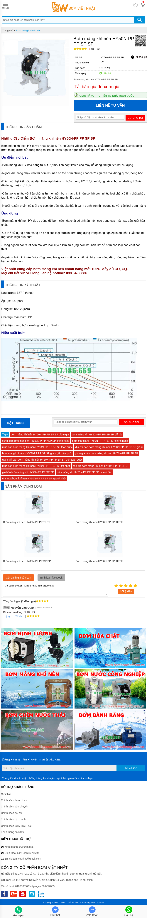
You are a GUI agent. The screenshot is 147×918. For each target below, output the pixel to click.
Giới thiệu (6, 794)
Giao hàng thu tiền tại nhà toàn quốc (107, 95)
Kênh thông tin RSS (12, 832)
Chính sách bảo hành (13, 819)
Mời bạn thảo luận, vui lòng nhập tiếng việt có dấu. (55, 589)
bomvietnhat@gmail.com (27, 858)
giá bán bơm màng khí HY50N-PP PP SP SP (28, 472)
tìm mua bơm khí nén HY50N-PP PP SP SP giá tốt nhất (34, 478)
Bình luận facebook (51, 577)
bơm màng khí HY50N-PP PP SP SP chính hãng (100, 440)
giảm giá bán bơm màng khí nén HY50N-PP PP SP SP (106, 453)
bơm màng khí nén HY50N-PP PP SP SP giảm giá (40, 434)
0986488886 (26, 846)
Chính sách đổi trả (11, 813)
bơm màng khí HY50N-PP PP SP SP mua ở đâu (84, 472)
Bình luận (94, 49)
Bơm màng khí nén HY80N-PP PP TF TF (99, 561)
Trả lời (7, 616)
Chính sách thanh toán (14, 800)
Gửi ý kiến (125, 591)
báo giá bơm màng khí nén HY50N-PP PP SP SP (101, 465)
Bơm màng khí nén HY (28, 30)
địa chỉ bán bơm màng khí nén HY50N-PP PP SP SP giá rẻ (109, 447)
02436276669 (31, 852)
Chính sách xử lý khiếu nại (16, 825)
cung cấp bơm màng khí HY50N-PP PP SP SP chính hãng (35, 440)
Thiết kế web (72, 902)
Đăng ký (131, 768)
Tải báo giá (139, 57)
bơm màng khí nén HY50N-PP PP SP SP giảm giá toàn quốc (37, 453)
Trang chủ (7, 30)
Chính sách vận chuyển (14, 806)
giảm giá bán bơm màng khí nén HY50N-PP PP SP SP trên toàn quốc (42, 459)
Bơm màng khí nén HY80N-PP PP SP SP (27, 561)
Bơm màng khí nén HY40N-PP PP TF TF (26, 522)
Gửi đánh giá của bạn (18, 577)
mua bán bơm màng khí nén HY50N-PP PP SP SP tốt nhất (36, 465)
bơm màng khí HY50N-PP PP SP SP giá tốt (97, 434)
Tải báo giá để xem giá (97, 86)
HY (102, 62)
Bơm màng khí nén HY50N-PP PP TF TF (99, 522)
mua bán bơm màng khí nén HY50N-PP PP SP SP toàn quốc (37, 447)
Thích (17, 616)
